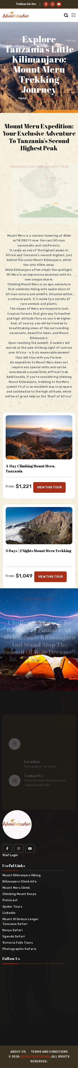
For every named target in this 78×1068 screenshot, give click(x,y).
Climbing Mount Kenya (19, 894)
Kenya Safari (12, 930)
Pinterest (10, 900)
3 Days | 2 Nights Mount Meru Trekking (38, 550)
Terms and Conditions (49, 1052)
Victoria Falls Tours (17, 942)
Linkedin (8, 913)
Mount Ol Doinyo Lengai (20, 919)
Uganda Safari (13, 936)
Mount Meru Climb (16, 888)
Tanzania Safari (14, 924)
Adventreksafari (35, 1056)
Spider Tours (12, 906)
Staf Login (10, 855)
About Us (18, 1052)
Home (22, 98)
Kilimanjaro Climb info (19, 881)
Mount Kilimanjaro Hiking (21, 875)
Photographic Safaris (19, 949)
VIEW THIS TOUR (49, 487)
